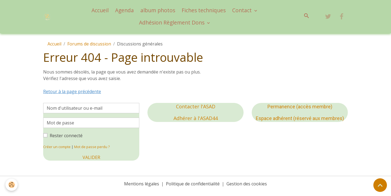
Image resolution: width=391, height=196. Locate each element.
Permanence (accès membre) (299, 106)
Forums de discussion (89, 44)
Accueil (100, 10)
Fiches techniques (204, 10)
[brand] (48, 17)
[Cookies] (11, 185)
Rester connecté (66, 136)
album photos (157, 10)
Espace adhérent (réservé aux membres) (300, 118)
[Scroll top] (380, 185)
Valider (91, 157)
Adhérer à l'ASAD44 (196, 118)
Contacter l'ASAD (195, 106)
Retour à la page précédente (72, 91)
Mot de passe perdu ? (92, 146)
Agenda (124, 10)
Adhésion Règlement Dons (172, 22)
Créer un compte (57, 146)
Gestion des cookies (246, 184)
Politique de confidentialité (193, 184)
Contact (242, 10)
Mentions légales (141, 184)
